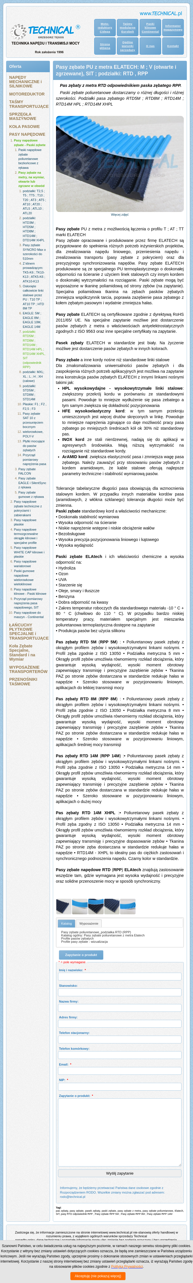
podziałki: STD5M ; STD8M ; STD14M (29, 392)
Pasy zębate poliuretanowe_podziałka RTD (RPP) (96, 932)
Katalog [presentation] (66, 923)
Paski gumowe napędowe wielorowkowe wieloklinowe (24, 577)
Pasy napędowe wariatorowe (25, 563)
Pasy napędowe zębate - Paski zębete (30, 142)
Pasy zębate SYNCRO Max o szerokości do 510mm (34, 251)
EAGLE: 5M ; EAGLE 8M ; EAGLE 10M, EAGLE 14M (32, 319)
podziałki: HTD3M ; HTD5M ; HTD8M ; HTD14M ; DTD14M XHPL (34, 229)
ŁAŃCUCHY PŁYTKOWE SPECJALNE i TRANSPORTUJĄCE (28, 631)
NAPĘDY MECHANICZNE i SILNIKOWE (25, 82)
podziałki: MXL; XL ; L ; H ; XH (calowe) (33, 376)
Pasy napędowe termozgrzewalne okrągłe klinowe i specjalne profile (26, 536)
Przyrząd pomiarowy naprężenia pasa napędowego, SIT (28, 603)
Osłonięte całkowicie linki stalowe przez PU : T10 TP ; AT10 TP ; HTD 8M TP (33, 297)
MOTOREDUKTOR (27, 94)
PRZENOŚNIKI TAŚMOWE (23, 681)
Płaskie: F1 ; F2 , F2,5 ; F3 (35, 406)
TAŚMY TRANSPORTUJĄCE (28, 104)
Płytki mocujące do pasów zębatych (34, 445)
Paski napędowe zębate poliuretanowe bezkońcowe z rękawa (30, 158)
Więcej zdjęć (120, 214)
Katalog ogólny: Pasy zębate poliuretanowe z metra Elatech (102, 935)
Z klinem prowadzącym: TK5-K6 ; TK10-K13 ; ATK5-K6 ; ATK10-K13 (34, 272)
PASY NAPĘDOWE (27, 134)
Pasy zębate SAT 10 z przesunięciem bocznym (33, 420)
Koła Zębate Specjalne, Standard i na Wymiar (22, 652)
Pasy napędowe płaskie (25, 522)
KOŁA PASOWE (24, 126)
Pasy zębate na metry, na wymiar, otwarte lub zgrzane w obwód (31, 179)
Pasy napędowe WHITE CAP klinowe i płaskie (29, 552)
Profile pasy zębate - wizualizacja (84, 941)
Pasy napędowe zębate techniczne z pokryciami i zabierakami (28, 508)
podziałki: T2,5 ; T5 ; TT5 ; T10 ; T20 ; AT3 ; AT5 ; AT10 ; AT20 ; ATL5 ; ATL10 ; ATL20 (34, 202)
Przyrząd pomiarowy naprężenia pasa (34, 459)
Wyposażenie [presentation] (88, 923)
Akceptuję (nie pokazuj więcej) (98, 1276)
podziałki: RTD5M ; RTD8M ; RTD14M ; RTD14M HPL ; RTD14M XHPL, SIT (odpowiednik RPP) (34, 349)
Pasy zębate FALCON (27, 471)
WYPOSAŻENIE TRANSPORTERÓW (28, 669)
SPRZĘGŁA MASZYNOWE (22, 116)
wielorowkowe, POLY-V (33, 434)
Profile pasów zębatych (77, 938)
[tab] (66, 923)
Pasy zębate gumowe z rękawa (31, 494)
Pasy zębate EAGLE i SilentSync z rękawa (32, 483)
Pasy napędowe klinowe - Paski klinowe (30, 591)
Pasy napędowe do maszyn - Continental (29, 615)
